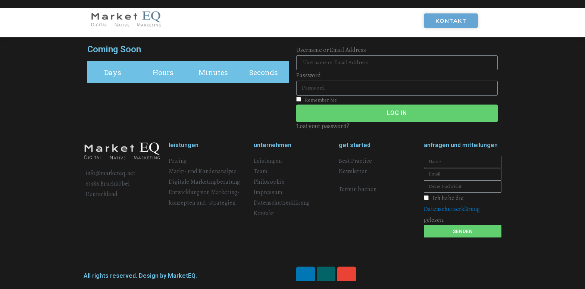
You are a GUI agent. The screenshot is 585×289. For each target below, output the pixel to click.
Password (308, 75)
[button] (451, 20)
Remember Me (316, 99)
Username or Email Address (331, 50)
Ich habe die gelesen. (452, 209)
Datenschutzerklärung (452, 209)
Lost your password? (322, 126)
